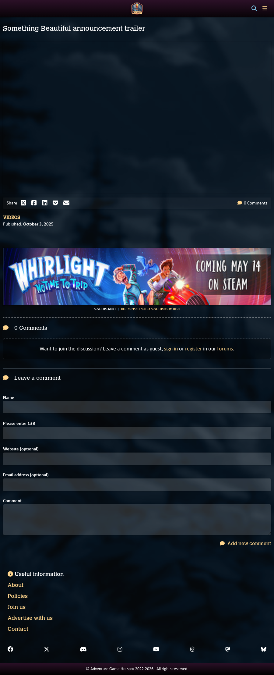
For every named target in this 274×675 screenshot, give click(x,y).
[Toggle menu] (265, 8)
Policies (18, 596)
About (15, 585)
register (193, 348)
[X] (46, 649)
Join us (17, 607)
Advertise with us (30, 618)
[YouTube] (156, 649)
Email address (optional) (26, 475)
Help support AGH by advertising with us (150, 309)
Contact (18, 629)
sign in (171, 348)
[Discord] (83, 649)
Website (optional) (21, 449)
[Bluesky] (263, 649)
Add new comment (245, 543)
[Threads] (192, 649)
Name (8, 397)
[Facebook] (10, 649)
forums (225, 348)
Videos (11, 217)
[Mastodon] (227, 649)
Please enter (19, 423)
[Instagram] (120, 649)
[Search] (254, 8)
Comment (12, 501)
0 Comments (252, 203)
